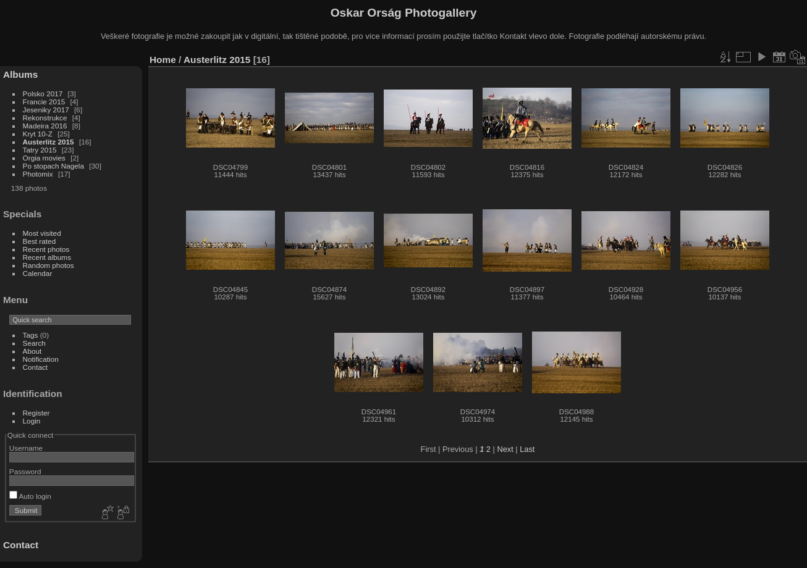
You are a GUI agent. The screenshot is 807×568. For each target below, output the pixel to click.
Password (25, 471)
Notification (41, 359)
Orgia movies (44, 158)
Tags (30, 335)
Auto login (30, 496)
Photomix (38, 174)
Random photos (48, 265)
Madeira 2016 (45, 126)
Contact (35, 367)
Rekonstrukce (45, 118)
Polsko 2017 (43, 94)
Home (163, 59)
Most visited (42, 233)
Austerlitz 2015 (48, 142)
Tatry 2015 (40, 150)
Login (32, 421)
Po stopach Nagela (53, 166)
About (32, 351)
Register (36, 413)
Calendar (38, 273)
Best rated (39, 241)
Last (527, 449)
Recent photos (46, 249)
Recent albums (47, 257)
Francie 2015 (44, 102)
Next (505, 449)
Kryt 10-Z (38, 134)
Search (34, 343)
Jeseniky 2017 (46, 110)
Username (26, 448)
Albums (20, 74)
